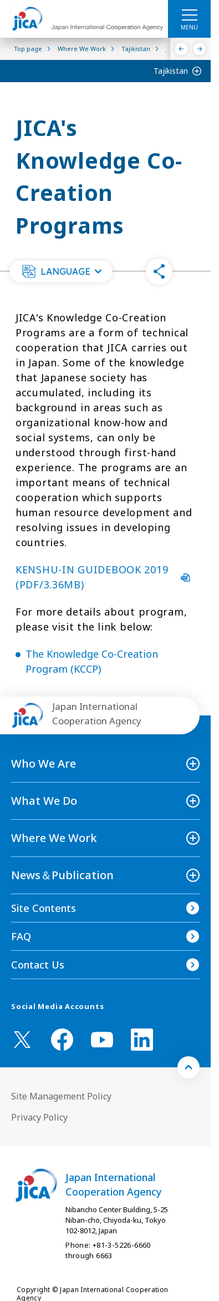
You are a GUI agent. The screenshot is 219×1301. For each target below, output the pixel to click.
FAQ (21, 936)
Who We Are (43, 763)
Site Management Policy (61, 1096)
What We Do (44, 800)
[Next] (200, 49)
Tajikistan (171, 70)
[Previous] (181, 49)
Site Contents (43, 908)
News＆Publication (62, 875)
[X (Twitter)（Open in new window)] (22, 1039)
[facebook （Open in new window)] (62, 1039)
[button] (61, 271)
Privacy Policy (39, 1117)
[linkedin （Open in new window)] (142, 1039)
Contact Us (37, 964)
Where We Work (54, 837)
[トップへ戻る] (188, 1067)
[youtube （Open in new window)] (102, 1040)
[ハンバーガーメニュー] (189, 14)
